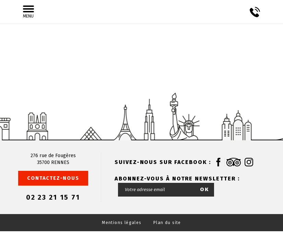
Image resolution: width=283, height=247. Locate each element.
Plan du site (167, 222)
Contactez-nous (53, 178)
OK (204, 189)
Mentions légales (121, 222)
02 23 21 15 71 (53, 197)
